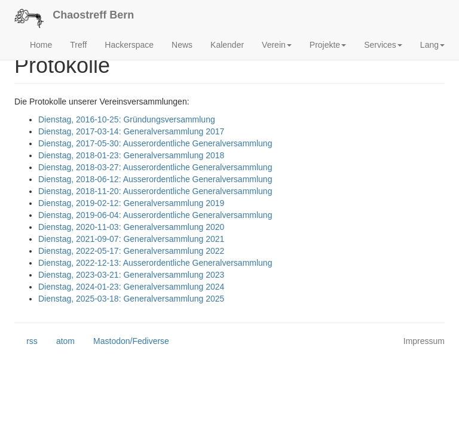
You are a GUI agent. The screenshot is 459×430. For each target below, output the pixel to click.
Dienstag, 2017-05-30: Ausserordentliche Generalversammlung (155, 143)
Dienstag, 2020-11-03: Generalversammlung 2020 (131, 227)
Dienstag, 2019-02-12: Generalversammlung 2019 (131, 203)
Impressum (424, 341)
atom (59, 341)
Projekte (328, 45)
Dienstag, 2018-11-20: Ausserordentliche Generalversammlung (155, 191)
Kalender (227, 45)
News (182, 45)
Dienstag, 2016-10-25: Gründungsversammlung (126, 119)
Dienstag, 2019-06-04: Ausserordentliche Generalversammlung (155, 215)
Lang (432, 45)
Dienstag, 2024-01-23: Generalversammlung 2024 (131, 286)
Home (41, 45)
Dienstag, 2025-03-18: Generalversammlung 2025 (131, 298)
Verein (277, 45)
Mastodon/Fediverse (125, 341)
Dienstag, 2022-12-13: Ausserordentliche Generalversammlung (155, 263)
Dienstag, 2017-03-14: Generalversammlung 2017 (131, 131)
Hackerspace (129, 45)
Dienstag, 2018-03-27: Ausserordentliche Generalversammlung (155, 167)
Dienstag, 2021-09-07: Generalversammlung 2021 (131, 239)
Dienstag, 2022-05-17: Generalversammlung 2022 (131, 251)
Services (383, 45)
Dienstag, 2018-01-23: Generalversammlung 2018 (131, 155)
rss (26, 341)
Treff (78, 45)
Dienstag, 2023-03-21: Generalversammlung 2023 (131, 275)
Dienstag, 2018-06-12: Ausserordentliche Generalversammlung (155, 179)
